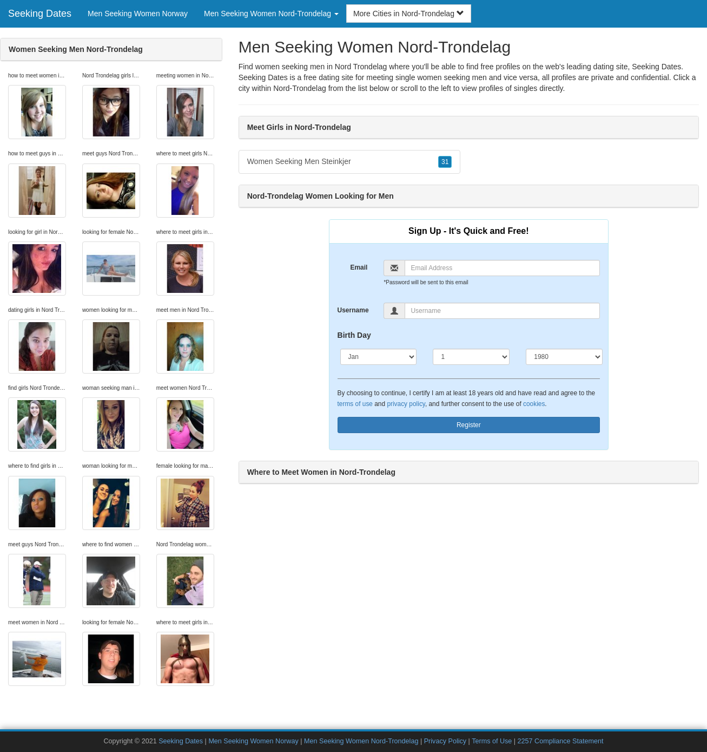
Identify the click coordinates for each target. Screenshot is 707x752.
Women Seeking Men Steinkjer (349, 162)
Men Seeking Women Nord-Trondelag (361, 741)
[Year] (564, 357)
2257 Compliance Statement (561, 741)
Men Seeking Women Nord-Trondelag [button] (271, 13)
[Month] (378, 357)
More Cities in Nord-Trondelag (408, 13)
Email (358, 267)
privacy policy (406, 404)
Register (469, 425)
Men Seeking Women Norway (138, 13)
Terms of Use (492, 741)
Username (353, 310)
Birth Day (354, 335)
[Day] (471, 357)
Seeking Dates (39, 13)
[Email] (502, 268)
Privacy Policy (445, 741)
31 (444, 162)
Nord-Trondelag (299, 88)
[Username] (502, 311)
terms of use (355, 404)
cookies (534, 404)
